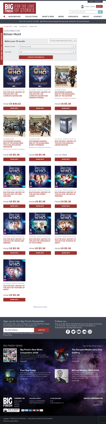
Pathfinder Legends (60, 90)
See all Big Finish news (92, 346)
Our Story (100, 401)
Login (91, 1)
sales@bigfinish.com (38, 403)
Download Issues (98, 405)
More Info (14, 108)
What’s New (48, 16)
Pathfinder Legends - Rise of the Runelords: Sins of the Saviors (65, 94)
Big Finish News (13, 346)
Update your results (36, 57)
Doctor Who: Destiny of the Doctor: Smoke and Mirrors (14, 241)
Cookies (38, 418)
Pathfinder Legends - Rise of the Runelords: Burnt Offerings (39, 143)
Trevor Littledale (63, 98)
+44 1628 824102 (40, 401)
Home (15, 26)
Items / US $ (89, 7)
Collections (31, 16)
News (61, 16)
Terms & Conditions (47, 418)
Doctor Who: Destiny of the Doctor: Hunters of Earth (14, 288)
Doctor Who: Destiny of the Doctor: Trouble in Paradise (65, 194)
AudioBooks (14, 16)
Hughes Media (14, 421)
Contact (97, 16)
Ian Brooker (73, 98)
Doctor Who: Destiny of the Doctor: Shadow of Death (65, 241)
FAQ (101, 403)
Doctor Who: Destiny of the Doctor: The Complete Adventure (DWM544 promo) (39, 95)
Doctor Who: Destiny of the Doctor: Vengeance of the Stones (39, 241)
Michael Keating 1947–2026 (85, 370)
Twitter (68, 326)
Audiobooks (23, 26)
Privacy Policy (7, 335)
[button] (63, 40)
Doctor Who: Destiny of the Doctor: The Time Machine (14, 194)
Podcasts (73, 16)
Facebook (62, 326)
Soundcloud (89, 326)
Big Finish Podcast (76, 328)
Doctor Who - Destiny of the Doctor (13, 90)
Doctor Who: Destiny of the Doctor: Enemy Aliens (39, 194)
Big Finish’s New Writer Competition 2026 (31, 351)
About (86, 16)
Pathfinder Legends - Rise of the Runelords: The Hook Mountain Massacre (13, 144)
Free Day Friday (28, 370)
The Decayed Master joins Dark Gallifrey (87, 351)
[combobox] (84, 12)
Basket (99, 6)
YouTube (80, 326)
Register (98, 1)
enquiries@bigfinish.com (57, 403)
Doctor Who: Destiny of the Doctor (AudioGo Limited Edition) (65, 143)
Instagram (74, 326)
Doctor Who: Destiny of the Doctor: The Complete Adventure (14, 94)
